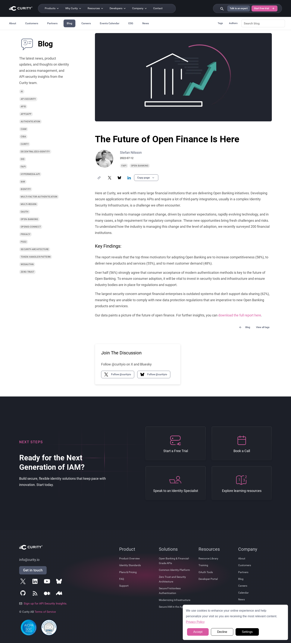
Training (203, 565)
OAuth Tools (206, 572)
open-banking (29, 219)
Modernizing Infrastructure (174, 599)
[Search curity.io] (221, 8)
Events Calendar (109, 23)
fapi (23, 166)
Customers (31, 23)
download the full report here (239, 315)
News (145, 23)
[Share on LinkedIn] (129, 177)
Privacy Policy (195, 621)
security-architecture (35, 249)
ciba (23, 136)
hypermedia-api (30, 174)
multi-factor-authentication (39, 196)
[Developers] (117, 8)
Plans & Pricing (128, 572)
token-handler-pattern (36, 257)
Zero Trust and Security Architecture (172, 579)
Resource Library (208, 558)
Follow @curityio (117, 374)
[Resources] (95, 8)
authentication (30, 121)
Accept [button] (197, 631)
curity (25, 144)
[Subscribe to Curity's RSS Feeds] (35, 594)
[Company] (139, 8)
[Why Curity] (73, 8)
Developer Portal (208, 578)
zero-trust (27, 272)
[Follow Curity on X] (23, 582)
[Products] (51, 8)
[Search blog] (263, 23)
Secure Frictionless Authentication (170, 591)
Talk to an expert (239, 8)
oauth (25, 211)
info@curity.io (29, 560)
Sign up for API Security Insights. (43, 603)
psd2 (24, 242)
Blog (69, 23)
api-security (28, 99)
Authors (233, 23)
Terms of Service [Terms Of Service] (45, 611)
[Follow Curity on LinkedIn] (35, 582)
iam (23, 181)
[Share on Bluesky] (119, 177)
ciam (24, 129)
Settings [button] (247, 631)
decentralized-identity (35, 151)
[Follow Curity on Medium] (47, 594)
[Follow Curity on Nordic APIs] (59, 594)
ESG (130, 23)
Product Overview (129, 558)
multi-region (29, 204)
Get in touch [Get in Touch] (33, 570)
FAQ (121, 578)
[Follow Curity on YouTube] (47, 582)
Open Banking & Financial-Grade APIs (174, 561)
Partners (52, 23)
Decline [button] (222, 631)
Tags (220, 23)
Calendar (243, 592)
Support (124, 585)
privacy (25, 234)
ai (22, 91)
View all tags (263, 327)
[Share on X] (109, 177)
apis (23, 106)
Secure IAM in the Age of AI (174, 606)
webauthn (27, 264)
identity (26, 189)
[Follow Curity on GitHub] (23, 594)
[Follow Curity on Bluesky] (59, 582)
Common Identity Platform (174, 569)
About (12, 23)
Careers (86, 23)
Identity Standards (130, 565)
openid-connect (31, 226)
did (22, 159)
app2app (26, 114)
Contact (158, 8)
